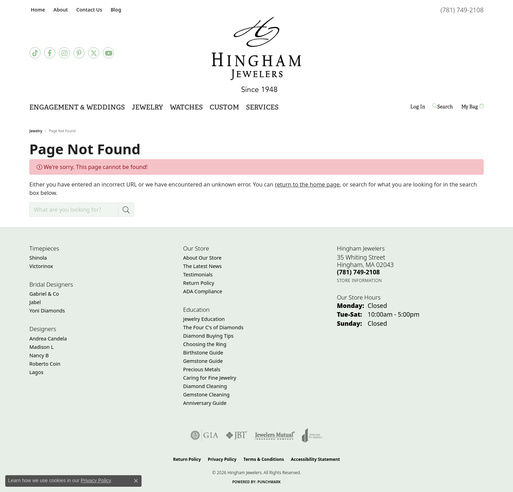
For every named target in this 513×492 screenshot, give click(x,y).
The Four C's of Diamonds (213, 327)
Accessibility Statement (315, 459)
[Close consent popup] (136, 481)
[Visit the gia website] (204, 435)
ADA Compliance (202, 291)
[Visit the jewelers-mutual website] (275, 435)
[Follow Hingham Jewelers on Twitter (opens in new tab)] (93, 52)
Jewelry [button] (147, 107)
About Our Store (202, 257)
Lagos (36, 372)
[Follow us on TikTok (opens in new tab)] (35, 52)
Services (262, 107)
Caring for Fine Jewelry (209, 377)
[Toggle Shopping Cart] (472, 106)
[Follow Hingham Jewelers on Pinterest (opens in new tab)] (79, 52)
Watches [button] (186, 107)
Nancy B (39, 355)
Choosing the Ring (204, 344)
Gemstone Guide (203, 361)
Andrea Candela (48, 338)
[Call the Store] (358, 272)
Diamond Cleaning (205, 386)
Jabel (35, 302)
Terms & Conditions (264, 459)
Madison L (41, 347)
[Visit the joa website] (312, 435)
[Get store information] (359, 280)
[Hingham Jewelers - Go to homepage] (256, 54)
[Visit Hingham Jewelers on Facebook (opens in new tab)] (49, 52)
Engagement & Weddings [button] (77, 107)
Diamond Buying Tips (208, 335)
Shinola (38, 257)
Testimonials (197, 274)
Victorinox (41, 266)
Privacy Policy (222, 459)
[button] (60, 9)
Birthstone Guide (203, 352)
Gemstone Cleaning (206, 394)
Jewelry (35, 130)
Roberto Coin (44, 363)
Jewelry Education (204, 319)
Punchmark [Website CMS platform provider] (269, 481)
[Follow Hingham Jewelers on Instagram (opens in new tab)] (64, 52)
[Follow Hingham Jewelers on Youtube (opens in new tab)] (108, 52)
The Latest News (202, 266)
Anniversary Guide (204, 403)
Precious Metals (201, 369)
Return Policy (198, 283)
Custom (224, 107)
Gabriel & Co (44, 293)
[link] (37, 9)
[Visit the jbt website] (236, 435)
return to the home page (307, 184)
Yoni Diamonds (47, 310)
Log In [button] (417, 108)
